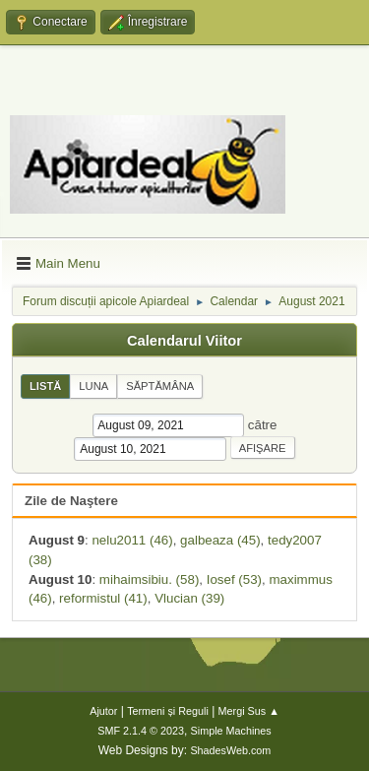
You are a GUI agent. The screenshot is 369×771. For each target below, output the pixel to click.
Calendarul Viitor (184, 341)
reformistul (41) (103, 598)
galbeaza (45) (220, 540)
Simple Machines (231, 731)
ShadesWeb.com (230, 750)
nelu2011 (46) (132, 540)
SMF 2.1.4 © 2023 (140, 731)
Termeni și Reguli (168, 711)
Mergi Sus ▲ (248, 711)
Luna (93, 386)
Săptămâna (160, 386)
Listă (45, 386)
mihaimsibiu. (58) (149, 579)
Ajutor (103, 711)
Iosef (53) (234, 579)
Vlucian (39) (189, 598)
